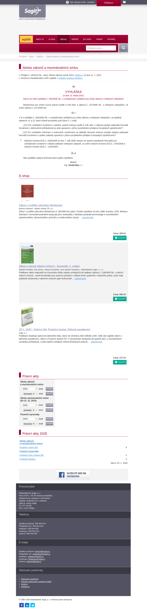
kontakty (111, 39)
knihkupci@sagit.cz (36, 559)
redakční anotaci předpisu (70, 78)
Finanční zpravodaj (29, 451)
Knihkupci (25, 587)
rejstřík (26, 39)
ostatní (99, 39)
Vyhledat (123, 48)
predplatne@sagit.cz (41, 554)
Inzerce (24, 584)
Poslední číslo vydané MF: (32, 455)
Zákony (40, 56)
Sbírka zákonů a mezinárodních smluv (62, 56)
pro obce (87, 39)
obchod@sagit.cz (42, 551)
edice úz (40, 39)
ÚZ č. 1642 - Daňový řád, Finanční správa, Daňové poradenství (54, 329)
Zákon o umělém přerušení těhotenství (41, 205)
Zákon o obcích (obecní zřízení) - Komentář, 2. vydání (49, 266)
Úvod (31, 56)
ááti (75, 39)
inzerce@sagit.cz (33, 561)
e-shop (52, 39)
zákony (63, 39)
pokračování (87, 217)
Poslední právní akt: (29, 447)
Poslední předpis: (28, 459)
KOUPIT (122, 238)
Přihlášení (108, 3)
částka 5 (79, 75)
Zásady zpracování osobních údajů (36, 581)
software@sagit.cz (36, 556)
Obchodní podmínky (30, 579)
